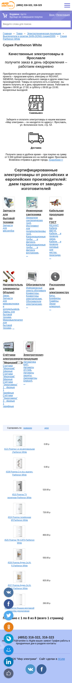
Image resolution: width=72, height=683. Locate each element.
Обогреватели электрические (34, 302)
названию (27, 428)
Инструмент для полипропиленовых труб (36, 229)
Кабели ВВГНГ (53, 229)
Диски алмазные (54, 305)
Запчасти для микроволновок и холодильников (11, 303)
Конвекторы (32, 293)
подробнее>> (56, 160)
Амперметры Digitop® (30, 379)
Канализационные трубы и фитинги (36, 239)
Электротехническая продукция (44, 33)
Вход (51, 14)
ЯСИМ (61, 659)
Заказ (6, 295)
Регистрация (63, 14)
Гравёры (54, 301)
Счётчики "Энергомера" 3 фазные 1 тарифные (10, 401)
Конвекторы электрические (34, 297)
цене (46, 428)
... (27, 255)
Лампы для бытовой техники (9, 314)
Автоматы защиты (28, 374)
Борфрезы (54, 298)
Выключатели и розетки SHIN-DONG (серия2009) (29, 36)
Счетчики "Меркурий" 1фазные (9, 368)
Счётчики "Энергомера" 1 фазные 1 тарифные (10, 387)
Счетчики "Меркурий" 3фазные (9, 377)
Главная (7, 33)
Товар (19, 33)
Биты (52, 295)
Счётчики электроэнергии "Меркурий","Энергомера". (21, 358)
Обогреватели (35, 284)
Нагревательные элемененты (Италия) (14, 288)
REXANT (53, 225)
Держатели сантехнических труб (34, 220)
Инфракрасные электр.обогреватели (37, 289)
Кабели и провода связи (55, 236)
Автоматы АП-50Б (28, 368)
